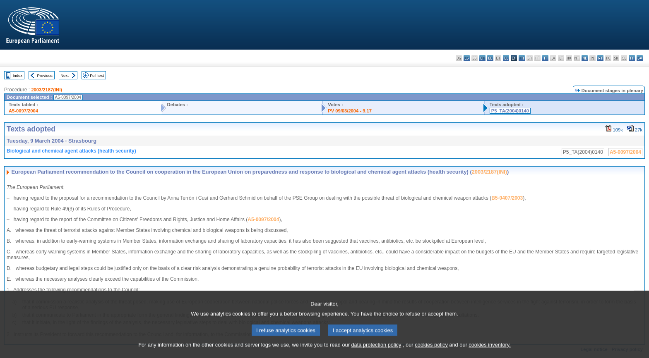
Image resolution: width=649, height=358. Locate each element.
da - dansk (482, 58)
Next (64, 75)
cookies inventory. (489, 352)
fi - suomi (632, 58)
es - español (467, 58)
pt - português (600, 58)
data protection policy (376, 352)
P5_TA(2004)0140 (510, 110)
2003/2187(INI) (46, 89)
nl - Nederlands (585, 58)
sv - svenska (640, 58)
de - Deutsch (490, 58)
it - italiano (545, 58)
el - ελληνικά (506, 58)
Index (17, 75)
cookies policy (431, 352)
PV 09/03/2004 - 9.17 (350, 110)
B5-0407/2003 (507, 198)
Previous (45, 75)
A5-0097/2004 (23, 110)
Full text (97, 75)
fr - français (522, 58)
